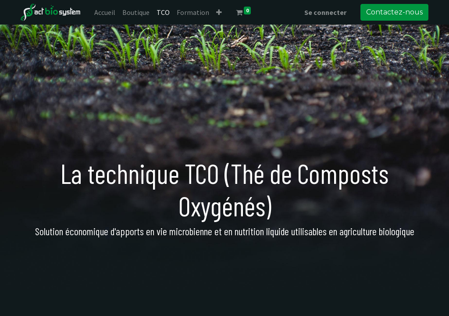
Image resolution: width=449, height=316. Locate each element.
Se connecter (325, 12)
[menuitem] (105, 12)
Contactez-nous (394, 12)
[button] (219, 12)
